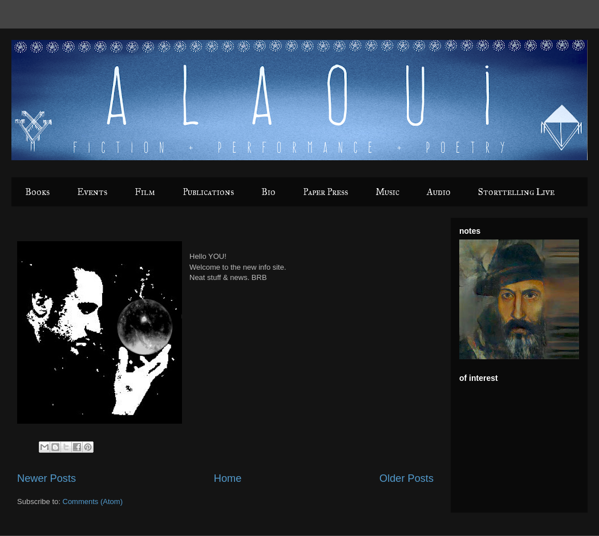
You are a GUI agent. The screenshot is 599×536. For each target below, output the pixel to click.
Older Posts (406, 478)
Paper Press (325, 191)
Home (228, 478)
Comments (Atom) (93, 501)
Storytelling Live (516, 191)
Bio (268, 191)
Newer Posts (46, 478)
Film (145, 191)
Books (37, 191)
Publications (208, 191)
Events (92, 191)
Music (387, 191)
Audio (439, 191)
